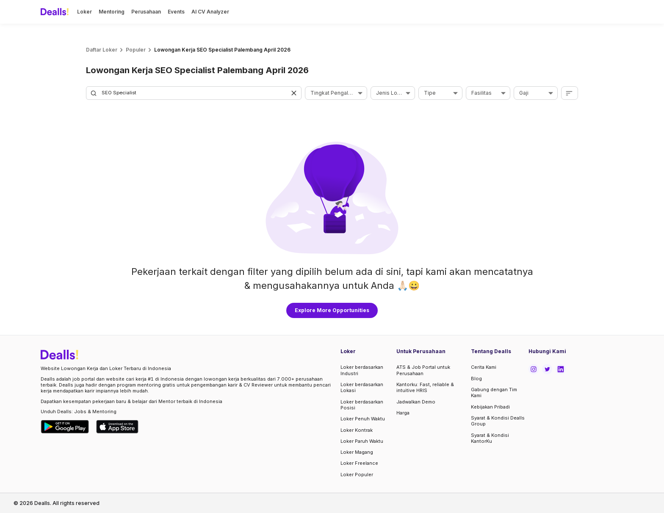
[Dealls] (56, 12)
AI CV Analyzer (210, 11)
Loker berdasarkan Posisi (361, 405)
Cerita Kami (483, 367)
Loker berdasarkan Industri (361, 370)
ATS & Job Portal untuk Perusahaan (423, 370)
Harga (402, 413)
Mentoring (112, 11)
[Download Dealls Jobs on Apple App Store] (117, 426)
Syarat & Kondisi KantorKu (490, 438)
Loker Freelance (359, 463)
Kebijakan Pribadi (490, 407)
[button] (294, 93)
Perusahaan (146, 11)
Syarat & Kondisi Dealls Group (498, 421)
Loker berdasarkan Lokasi (361, 387)
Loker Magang (356, 452)
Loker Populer (356, 474)
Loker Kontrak (356, 430)
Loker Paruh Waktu (361, 441)
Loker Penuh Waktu (362, 419)
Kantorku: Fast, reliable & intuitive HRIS (425, 387)
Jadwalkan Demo (415, 402)
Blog (476, 378)
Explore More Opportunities (332, 310)
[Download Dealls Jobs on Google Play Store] (65, 426)
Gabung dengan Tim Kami (494, 392)
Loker (84, 11)
